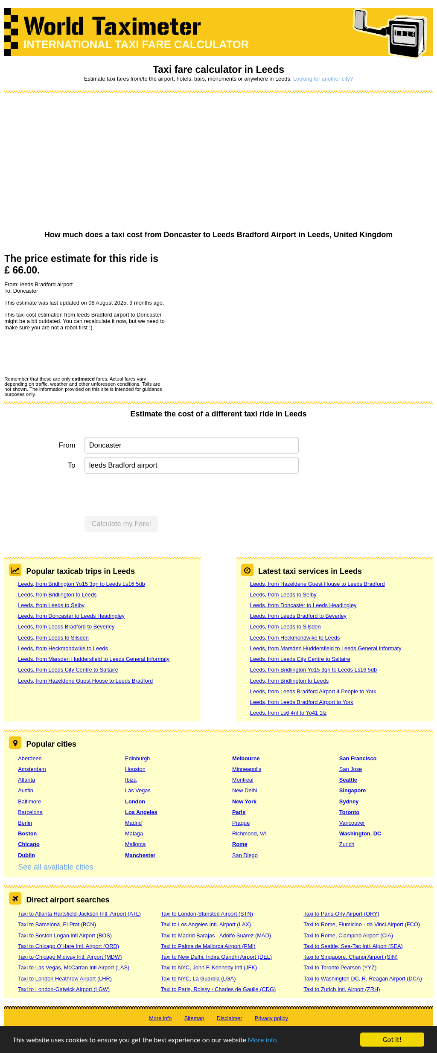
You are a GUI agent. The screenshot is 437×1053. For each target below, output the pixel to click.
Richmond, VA (249, 833)
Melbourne (246, 758)
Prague (241, 823)
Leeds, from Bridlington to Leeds (57, 594)
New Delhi (244, 790)
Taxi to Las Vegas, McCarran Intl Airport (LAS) (73, 967)
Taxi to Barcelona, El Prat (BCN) (57, 924)
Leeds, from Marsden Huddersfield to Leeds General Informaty (93, 659)
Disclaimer (229, 1018)
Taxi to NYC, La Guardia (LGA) (198, 978)
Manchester (140, 855)
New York (244, 801)
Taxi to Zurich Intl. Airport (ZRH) (341, 989)
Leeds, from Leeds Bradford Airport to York (301, 702)
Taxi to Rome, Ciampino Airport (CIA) (348, 935)
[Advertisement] (218, 162)
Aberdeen (30, 758)
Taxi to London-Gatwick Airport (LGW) (64, 989)
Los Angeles (141, 812)
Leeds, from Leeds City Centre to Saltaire (68, 669)
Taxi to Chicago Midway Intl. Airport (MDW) (70, 957)
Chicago (28, 844)
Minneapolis (246, 769)
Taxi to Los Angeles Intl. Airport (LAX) (206, 924)
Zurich (347, 844)
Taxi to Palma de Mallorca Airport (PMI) (208, 946)
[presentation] (69, 352)
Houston (135, 769)
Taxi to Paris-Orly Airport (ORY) (341, 913)
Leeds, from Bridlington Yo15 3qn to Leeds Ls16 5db (81, 584)
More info (262, 1040)
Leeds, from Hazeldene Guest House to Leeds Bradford (85, 681)
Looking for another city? (323, 79)
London (135, 801)
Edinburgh (137, 758)
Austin (25, 790)
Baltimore (29, 801)
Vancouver (352, 823)
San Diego (245, 855)
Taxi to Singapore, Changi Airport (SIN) (350, 957)
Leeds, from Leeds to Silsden (53, 637)
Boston (27, 833)
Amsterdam (32, 769)
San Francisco (357, 758)
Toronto (349, 812)
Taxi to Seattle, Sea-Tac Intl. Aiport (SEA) (353, 946)
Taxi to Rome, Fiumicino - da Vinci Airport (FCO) (361, 924)
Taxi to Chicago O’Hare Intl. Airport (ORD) (68, 946)
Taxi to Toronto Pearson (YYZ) (339, 967)
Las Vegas (138, 790)
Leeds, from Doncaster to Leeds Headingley (71, 616)
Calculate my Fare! (121, 524)
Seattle (348, 780)
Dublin (26, 855)
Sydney (349, 801)
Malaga (134, 833)
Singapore (352, 790)
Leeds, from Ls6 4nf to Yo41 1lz (288, 713)
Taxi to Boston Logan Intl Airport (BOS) (65, 935)
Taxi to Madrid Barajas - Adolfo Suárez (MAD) (216, 935)
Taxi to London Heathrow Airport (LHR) (65, 978)
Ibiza (131, 780)
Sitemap (194, 1018)
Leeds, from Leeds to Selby (51, 605)
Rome (240, 844)
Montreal (242, 780)
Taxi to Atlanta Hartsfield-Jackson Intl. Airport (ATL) (79, 913)
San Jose (350, 769)
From (67, 445)
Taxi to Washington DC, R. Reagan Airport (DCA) (362, 978)
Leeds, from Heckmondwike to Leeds (63, 648)
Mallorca (135, 844)
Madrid (133, 823)
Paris (238, 812)
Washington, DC (360, 833)
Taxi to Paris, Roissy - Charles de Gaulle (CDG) (218, 989)
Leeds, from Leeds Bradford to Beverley (66, 626)
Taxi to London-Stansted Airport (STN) (207, 913)
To (72, 465)
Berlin (25, 823)
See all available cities (55, 867)
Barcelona (30, 812)
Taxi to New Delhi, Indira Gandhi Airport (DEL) (216, 957)
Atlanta (26, 780)
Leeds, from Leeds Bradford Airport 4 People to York (313, 691)
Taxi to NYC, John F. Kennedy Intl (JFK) (209, 967)
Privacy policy (271, 1018)
